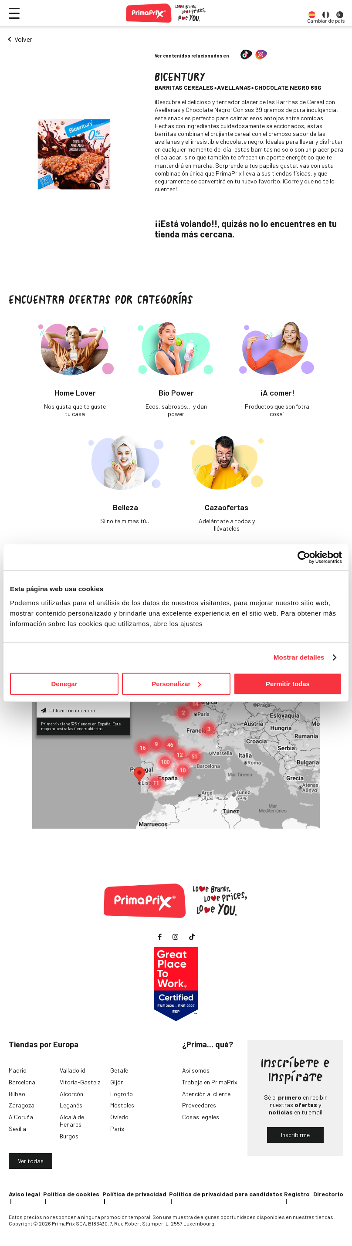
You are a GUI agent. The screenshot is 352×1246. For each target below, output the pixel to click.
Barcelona (22, 1082)
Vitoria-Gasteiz (80, 1082)
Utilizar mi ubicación (69, 710)
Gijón (117, 1082)
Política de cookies (71, 1194)
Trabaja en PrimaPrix (209, 1082)
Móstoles (122, 1105)
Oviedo (119, 1117)
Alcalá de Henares (72, 1120)
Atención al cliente (206, 1093)
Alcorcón (71, 1093)
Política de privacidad (134, 1194)
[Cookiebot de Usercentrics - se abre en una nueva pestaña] (304, 557)
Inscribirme (295, 1134)
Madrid (18, 1070)
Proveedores (199, 1105)
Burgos (69, 1136)
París (117, 1128)
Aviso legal (24, 1194)
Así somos (196, 1070)
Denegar (64, 683)
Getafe (119, 1070)
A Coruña (21, 1117)
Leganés (71, 1105)
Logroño (121, 1093)
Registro (297, 1194)
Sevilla (17, 1128)
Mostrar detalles (299, 657)
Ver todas (31, 1161)
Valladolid (72, 1070)
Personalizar (176, 683)
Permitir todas (288, 683)
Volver (23, 39)
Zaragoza (21, 1105)
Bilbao (17, 1093)
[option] (311, 13)
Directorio (328, 1194)
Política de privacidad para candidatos (226, 1194)
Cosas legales (200, 1117)
